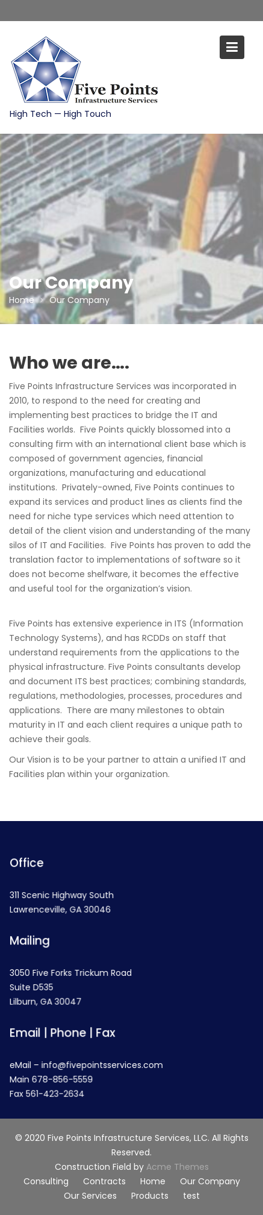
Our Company (210, 1181)
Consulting (46, 1181)
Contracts (104, 1181)
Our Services (90, 1196)
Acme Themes (177, 1167)
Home (153, 1181)
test (191, 1196)
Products (150, 1196)
